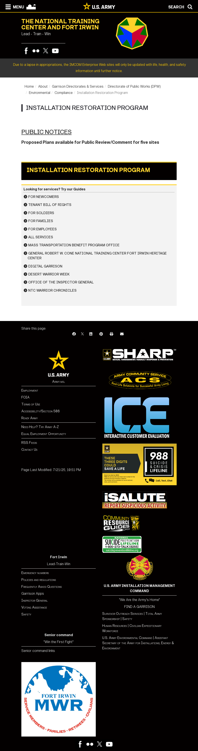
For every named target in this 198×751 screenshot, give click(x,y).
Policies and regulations (38, 580)
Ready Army (29, 418)
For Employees (42, 229)
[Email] (122, 334)
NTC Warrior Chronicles (52, 290)
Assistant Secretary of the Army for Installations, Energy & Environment (138, 643)
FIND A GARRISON (139, 607)
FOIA (25, 397)
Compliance (64, 93)
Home (29, 86)
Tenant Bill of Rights (49, 205)
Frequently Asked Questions (41, 587)
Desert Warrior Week (49, 274)
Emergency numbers (35, 573)
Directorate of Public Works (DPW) (134, 86)
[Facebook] (74, 334)
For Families (40, 221)
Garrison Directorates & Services (78, 86)
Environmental (39, 93)
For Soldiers (41, 213)
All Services (40, 237)
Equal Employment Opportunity (43, 434)
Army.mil (58, 381)
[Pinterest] (101, 334)
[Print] (111, 334)
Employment (29, 390)
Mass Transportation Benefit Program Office (73, 245)
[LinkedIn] (90, 334)
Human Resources (114, 626)
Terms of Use (30, 404)
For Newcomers (43, 197)
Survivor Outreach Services (122, 614)
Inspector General (34, 600)
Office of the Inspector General (61, 282)
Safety (26, 614)
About (43, 86)
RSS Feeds (29, 443)
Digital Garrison (45, 266)
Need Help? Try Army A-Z (40, 427)
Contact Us (29, 449)
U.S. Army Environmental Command (127, 638)
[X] (82, 334)
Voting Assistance (34, 607)
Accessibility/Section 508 (40, 411)
